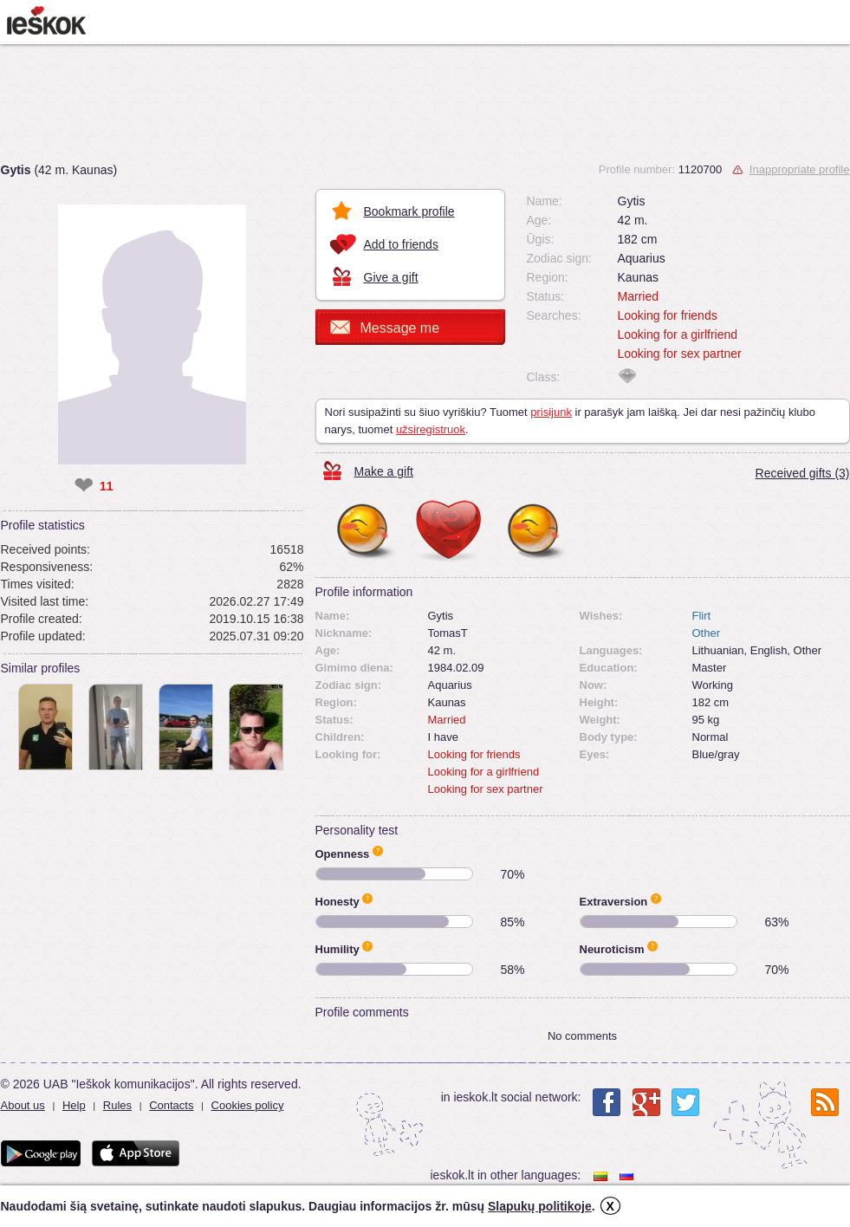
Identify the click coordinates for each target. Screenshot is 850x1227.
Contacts (171, 1105)
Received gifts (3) (803, 473)
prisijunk (551, 412)
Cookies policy (247, 1105)
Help (74, 1105)
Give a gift (391, 277)
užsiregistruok (430, 429)
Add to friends (401, 244)
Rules (117, 1105)
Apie (378, 851)
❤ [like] (84, 486)
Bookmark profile (409, 211)
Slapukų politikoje (540, 1206)
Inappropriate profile (799, 169)
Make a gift (383, 471)
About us (23, 1105)
